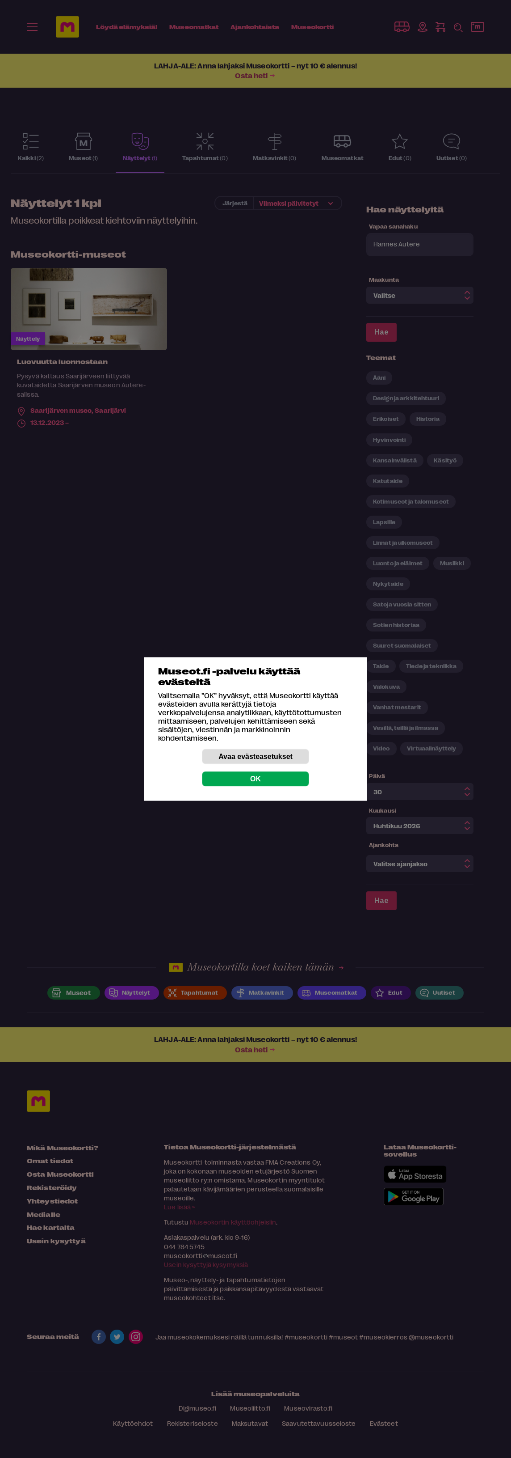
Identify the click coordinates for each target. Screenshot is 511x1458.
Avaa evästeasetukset (255, 756)
